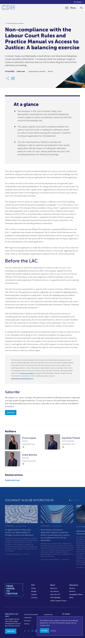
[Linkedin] (36, 631)
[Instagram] (32, 631)
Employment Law (12, 480)
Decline (53, 631)
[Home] (8, 8)
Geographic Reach (76, 594)
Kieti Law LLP (55, 594)
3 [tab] (73, 505)
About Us (53, 588)
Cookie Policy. (45, 625)
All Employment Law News (15, 24)
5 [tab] (78, 505)
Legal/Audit (27, 617)
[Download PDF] (13, 79)
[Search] (81, 8)
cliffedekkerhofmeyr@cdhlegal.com (22, 378)
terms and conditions (27, 373)
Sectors (72, 588)
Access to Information (31, 614)
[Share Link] (7, 79)
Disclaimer (27, 620)
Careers (34, 594)
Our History (54, 591)
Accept (44, 630)
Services (72, 591)
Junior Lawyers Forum (58, 601)
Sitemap (26, 624)
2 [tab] (71, 505)
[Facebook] (25, 631)
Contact (34, 598)
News (71, 598)
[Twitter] (28, 631)
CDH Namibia (55, 598)
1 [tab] (69, 505)
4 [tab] (75, 505)
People (33, 591)
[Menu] (70, 8)
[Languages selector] (78, 2)
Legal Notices (48, 614)
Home (33, 588)
